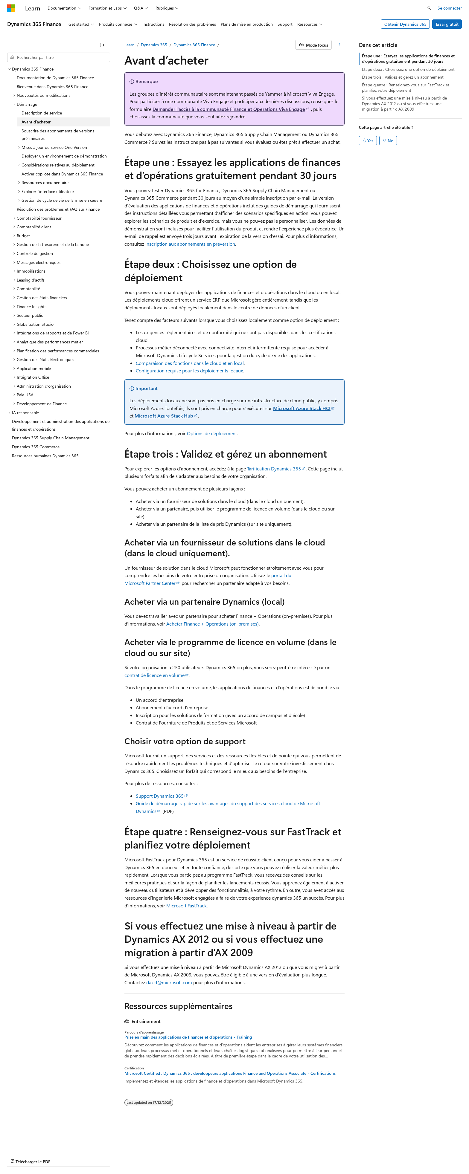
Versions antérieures (111, 1147)
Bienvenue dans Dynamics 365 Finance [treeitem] (52, 86)
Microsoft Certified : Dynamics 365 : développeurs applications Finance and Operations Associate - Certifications (230, 1073)
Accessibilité (384, 1147)
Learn (129, 45)
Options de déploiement (212, 433)
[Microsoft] (11, 8)
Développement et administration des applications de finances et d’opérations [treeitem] (60, 425)
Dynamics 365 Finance (194, 45)
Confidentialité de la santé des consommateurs (269, 1147)
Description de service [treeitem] (42, 113)
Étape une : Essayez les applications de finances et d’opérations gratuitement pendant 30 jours (408, 58)
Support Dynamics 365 (160, 796)
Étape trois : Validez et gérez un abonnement (403, 77)
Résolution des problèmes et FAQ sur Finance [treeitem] (58, 209)
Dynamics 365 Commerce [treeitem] (36, 447)
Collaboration (169, 1147)
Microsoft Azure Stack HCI (302, 408)
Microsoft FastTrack (186, 905)
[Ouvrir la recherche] (429, 8)
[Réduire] (102, 44)
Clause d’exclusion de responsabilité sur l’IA (46, 1147)
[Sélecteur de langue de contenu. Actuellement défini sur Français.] (20, 1133)
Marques (414, 1147)
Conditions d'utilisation (345, 1147)
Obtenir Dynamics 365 (405, 24)
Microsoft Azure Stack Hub (164, 415)
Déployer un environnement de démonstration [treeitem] (64, 156)
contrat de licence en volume (154, 675)
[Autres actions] (339, 45)
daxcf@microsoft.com (169, 982)
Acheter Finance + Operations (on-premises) (212, 623)
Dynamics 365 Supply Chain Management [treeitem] (50, 438)
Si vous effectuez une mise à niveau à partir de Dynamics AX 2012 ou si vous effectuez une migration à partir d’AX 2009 (404, 103)
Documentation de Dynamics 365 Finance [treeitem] (55, 77)
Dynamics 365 (154, 45)
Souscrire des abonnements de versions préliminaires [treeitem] (58, 134)
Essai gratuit (447, 24)
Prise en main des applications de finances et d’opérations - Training (188, 1037)
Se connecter (450, 8)
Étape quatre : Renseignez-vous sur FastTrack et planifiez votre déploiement (405, 87)
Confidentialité (202, 1147)
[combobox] (58, 57)
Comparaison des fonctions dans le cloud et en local (190, 363)
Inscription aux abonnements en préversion (190, 244)
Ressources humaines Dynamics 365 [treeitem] (45, 455)
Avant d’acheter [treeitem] (36, 122)
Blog (141, 1147)
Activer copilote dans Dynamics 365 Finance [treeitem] (62, 174)
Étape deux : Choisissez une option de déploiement (408, 69)
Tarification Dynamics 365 (274, 468)
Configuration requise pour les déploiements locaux (189, 370)
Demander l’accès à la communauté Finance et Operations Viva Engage (229, 109)
